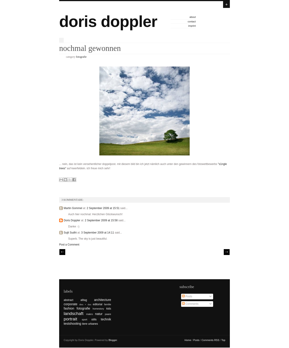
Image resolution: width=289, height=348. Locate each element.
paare (108, 314)
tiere (84, 323)
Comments (190, 303)
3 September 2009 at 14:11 (98, 232)
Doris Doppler (72, 220)
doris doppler (108, 21)
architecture (102, 300)
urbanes (93, 323)
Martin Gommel (73, 208)
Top (223, 340)
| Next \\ (227, 252)
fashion (69, 308)
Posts (187, 296)
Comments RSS (210, 340)
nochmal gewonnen (90, 48)
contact (192, 21)
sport (84, 319)
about (192, 17)
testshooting (72, 323)
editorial (97, 304)
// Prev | (62, 252)
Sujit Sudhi (70, 232)
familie (107, 304)
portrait (70, 319)
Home (187, 340)
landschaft (73, 313)
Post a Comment (69, 244)
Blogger (113, 340)
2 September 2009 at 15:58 (101, 220)
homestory (98, 308)
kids (108, 308)
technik (106, 319)
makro (89, 314)
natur (99, 314)
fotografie (81, 56)
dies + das (85, 304)
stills (94, 319)
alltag (83, 300)
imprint (192, 25)
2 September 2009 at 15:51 (103, 208)
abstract (68, 300)
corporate (70, 304)
